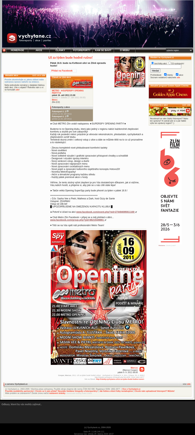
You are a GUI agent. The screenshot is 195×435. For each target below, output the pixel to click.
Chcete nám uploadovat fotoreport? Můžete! (154, 391)
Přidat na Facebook (62, 70)
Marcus (134, 368)
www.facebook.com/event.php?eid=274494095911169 (105, 212)
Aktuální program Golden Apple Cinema (169, 85)
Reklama (162, 245)
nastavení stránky (57, 393)
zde (43, 75)
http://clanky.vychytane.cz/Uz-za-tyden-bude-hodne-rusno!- (120, 379)
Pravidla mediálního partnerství (19, 391)
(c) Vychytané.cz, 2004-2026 (97, 427)
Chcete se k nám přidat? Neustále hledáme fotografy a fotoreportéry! (66, 391)
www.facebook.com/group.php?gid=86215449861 (77, 220)
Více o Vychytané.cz (131, 389)
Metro (54, 100)
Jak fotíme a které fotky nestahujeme (116, 391)
